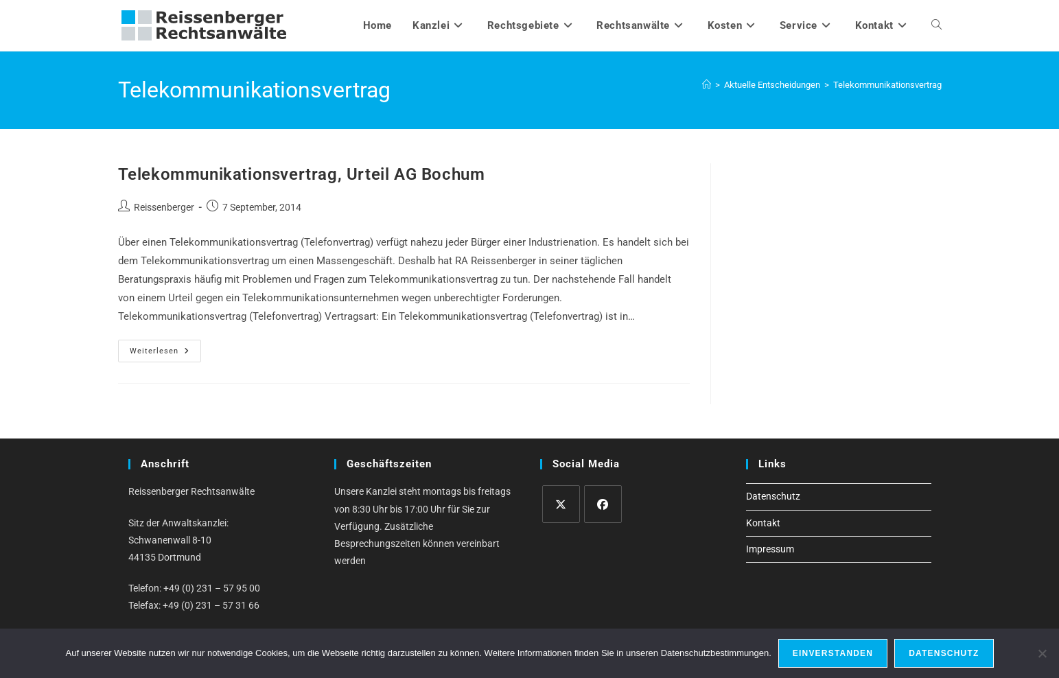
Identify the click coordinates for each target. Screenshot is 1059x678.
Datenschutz (773, 496)
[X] (561, 504)
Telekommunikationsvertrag (887, 85)
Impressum (770, 548)
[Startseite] (706, 85)
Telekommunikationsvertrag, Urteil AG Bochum (301, 174)
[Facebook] (603, 504)
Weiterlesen (165, 354)
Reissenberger (164, 207)
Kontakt (763, 522)
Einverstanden (833, 653)
